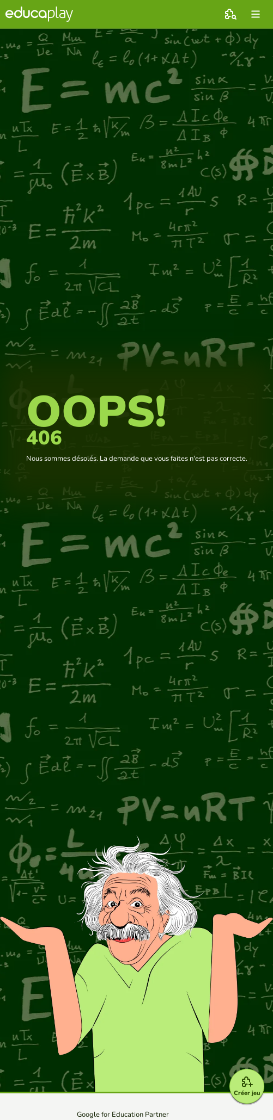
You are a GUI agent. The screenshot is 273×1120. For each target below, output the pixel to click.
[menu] (256, 14)
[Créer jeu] (246, 1086)
